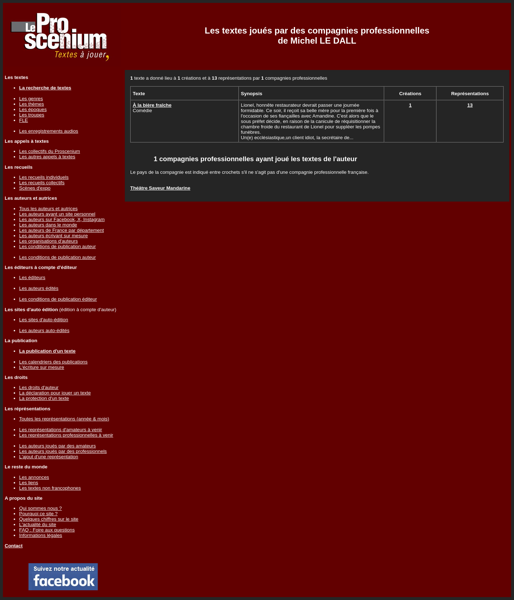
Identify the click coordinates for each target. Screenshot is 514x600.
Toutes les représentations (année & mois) (64, 419)
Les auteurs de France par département (61, 230)
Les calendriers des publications (53, 362)
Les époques (33, 109)
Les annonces (34, 477)
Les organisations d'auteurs (48, 241)
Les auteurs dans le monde (48, 225)
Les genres (31, 98)
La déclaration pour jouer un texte (55, 393)
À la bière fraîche (152, 105)
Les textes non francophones (50, 488)
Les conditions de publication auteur (57, 246)
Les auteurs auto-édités (44, 330)
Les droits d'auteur (38, 387)
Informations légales (40, 535)
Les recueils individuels (44, 177)
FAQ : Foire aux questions (47, 530)
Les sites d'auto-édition (43, 319)
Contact (14, 545)
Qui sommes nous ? (40, 508)
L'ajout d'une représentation (48, 456)
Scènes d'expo (34, 188)
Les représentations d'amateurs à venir (60, 429)
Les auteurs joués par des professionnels (63, 451)
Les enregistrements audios (48, 131)
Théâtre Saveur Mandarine (160, 188)
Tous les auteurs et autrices (48, 208)
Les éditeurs (32, 277)
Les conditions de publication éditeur (58, 299)
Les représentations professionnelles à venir (66, 435)
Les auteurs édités (38, 288)
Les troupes (31, 115)
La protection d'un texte (44, 398)
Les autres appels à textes (47, 156)
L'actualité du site (37, 524)
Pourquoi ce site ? (38, 513)
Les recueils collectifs (42, 182)
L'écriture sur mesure (41, 367)
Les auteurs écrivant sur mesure (53, 235)
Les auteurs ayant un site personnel (57, 214)
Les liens (28, 482)
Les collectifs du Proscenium (49, 151)
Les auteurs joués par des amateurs (57, 446)
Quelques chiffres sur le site (48, 519)
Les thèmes (31, 104)
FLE (23, 120)
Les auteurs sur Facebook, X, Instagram (62, 219)
